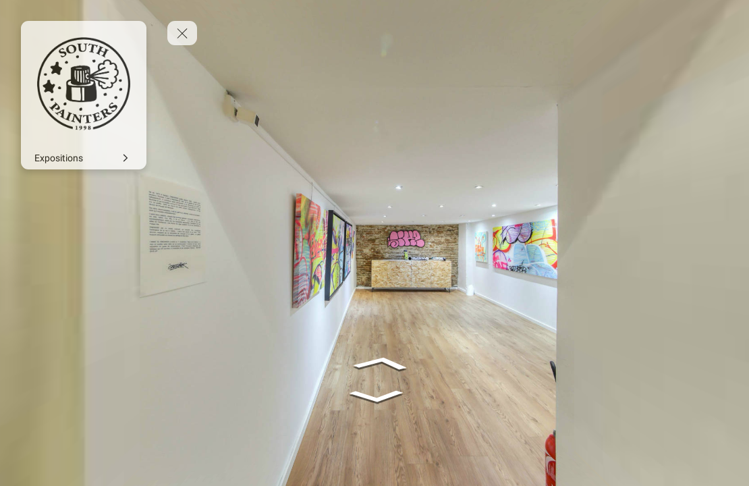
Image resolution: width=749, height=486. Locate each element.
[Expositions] (83, 157)
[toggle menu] (182, 33)
